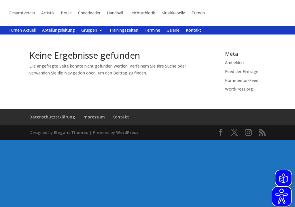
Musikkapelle (173, 13)
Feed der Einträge (241, 71)
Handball (115, 13)
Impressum (93, 117)
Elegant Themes (71, 132)
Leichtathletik (142, 13)
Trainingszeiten (123, 30)
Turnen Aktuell (22, 30)
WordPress (127, 132)
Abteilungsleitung (58, 30)
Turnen (198, 13)
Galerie (173, 30)
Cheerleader (89, 13)
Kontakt (193, 30)
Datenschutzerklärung (52, 117)
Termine (152, 30)
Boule (66, 13)
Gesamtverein (22, 13)
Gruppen (89, 30)
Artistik (47, 13)
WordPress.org (239, 89)
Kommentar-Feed (241, 80)
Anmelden (234, 62)
